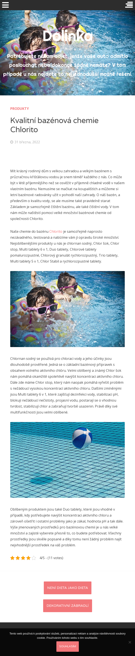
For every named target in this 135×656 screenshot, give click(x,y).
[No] (130, 642)
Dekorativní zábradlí (68, 606)
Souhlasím (67, 646)
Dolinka (67, 35)
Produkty (19, 108)
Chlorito (55, 231)
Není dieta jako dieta (67, 588)
